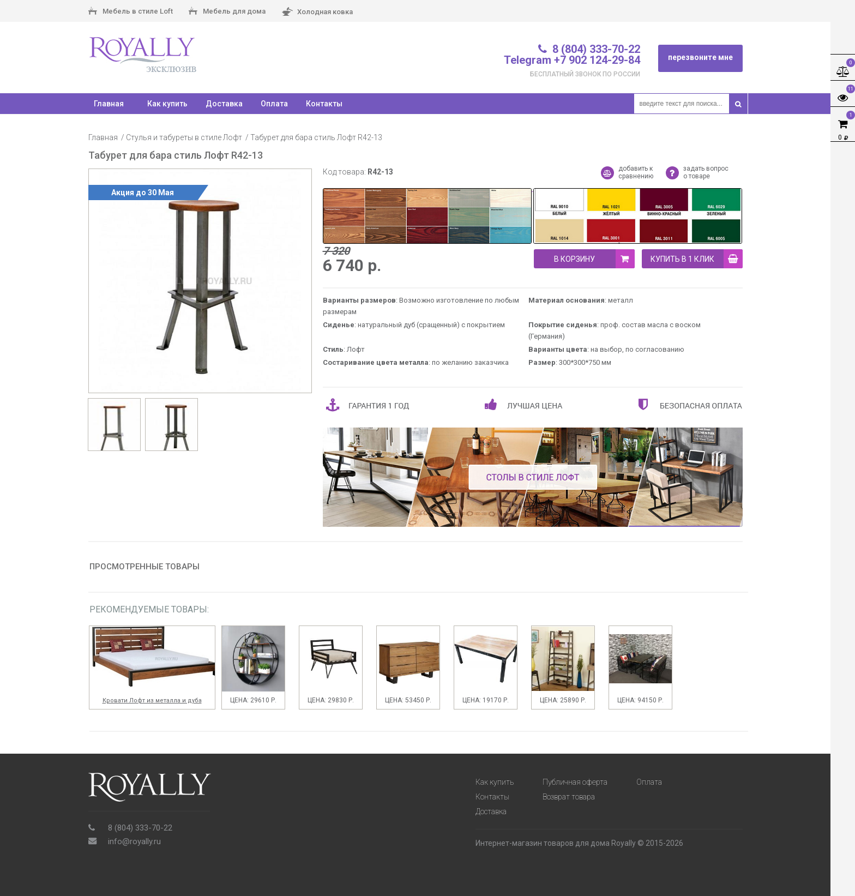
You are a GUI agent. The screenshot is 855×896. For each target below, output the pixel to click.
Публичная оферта (575, 782)
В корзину (594, 258)
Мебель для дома (227, 12)
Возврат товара (569, 796)
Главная (103, 137)
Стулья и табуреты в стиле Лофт (184, 137)
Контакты (324, 103)
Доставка (224, 103)
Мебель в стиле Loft (130, 12)
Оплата (274, 103)
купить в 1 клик (697, 258)
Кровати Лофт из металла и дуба (152, 700)
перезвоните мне (700, 57)
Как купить (167, 103)
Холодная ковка (317, 12)
